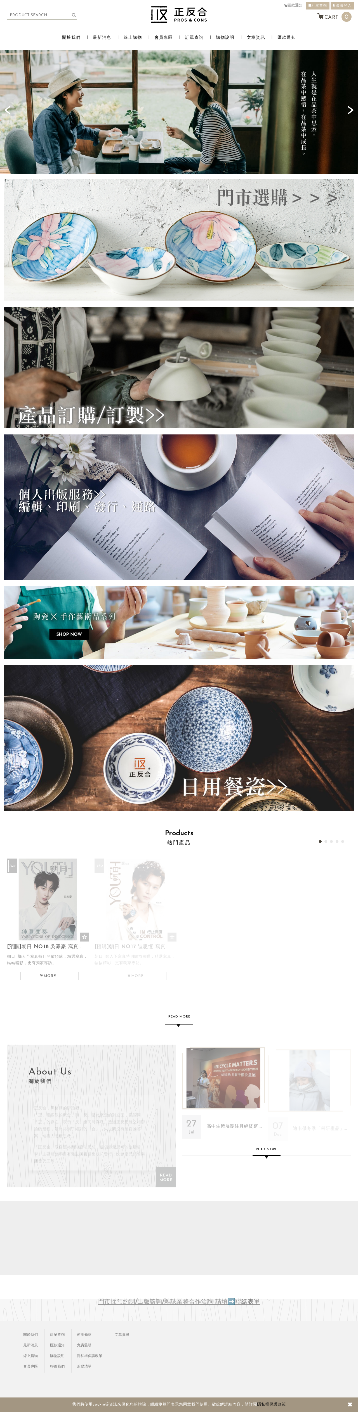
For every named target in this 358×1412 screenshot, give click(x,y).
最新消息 (102, 38)
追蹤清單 (84, 1366)
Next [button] (351, 110)
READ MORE (166, 1177)
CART (334, 17)
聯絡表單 (247, 1302)
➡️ (231, 1302)
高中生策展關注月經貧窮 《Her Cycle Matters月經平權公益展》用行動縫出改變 (223, 1096)
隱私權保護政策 (271, 1405)
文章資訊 (256, 38)
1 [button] (320, 841)
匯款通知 (293, 5)
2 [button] (325, 841)
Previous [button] (7, 110)
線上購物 (133, 38)
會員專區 (163, 38)
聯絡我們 (57, 1366)
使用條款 (84, 1335)
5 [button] (342, 841)
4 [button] (337, 841)
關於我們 (71, 38)
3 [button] (331, 841)
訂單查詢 (317, 6)
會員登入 (341, 6)
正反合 (179, 14)
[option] (179, 112)
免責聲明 (84, 1345)
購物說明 (225, 38)
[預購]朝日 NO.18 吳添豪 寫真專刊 (48, 960)
